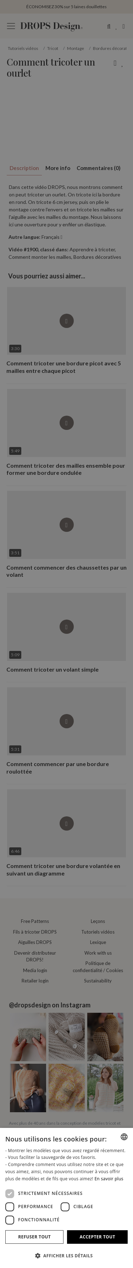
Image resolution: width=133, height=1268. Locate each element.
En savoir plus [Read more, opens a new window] (108, 1179)
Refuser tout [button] (34, 1237)
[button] (66, 1255)
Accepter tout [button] (97, 1237)
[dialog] (66, 1198)
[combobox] (124, 1136)
